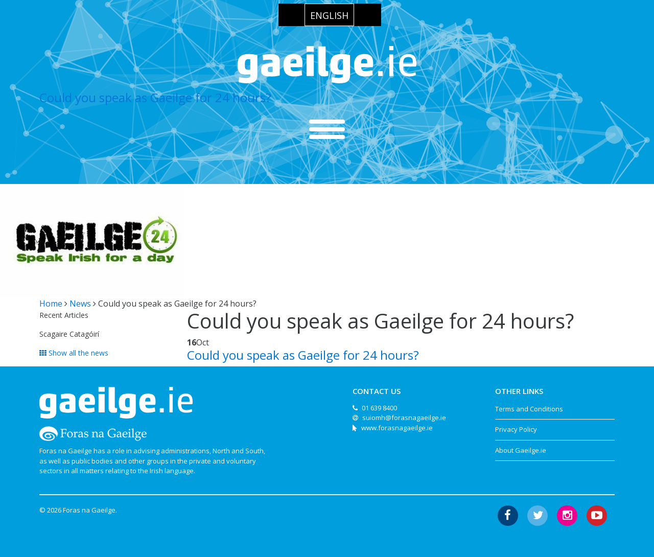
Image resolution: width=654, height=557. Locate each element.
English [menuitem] (329, 15)
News (80, 303)
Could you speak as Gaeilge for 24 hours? (155, 97)
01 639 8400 (379, 407)
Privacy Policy (516, 429)
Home (50, 303)
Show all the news (73, 353)
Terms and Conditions (529, 408)
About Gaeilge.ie (520, 450)
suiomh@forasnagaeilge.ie (404, 417)
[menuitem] (329, 15)
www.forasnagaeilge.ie (397, 427)
